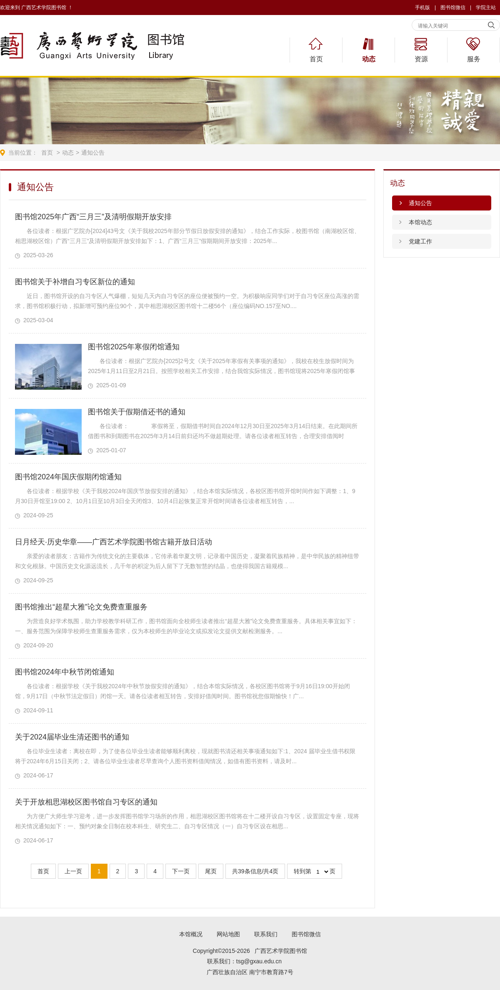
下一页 (181, 871)
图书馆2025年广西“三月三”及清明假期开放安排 (93, 217)
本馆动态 (420, 222)
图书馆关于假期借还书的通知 (136, 412)
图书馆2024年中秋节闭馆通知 (64, 672)
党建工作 (420, 241)
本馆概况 (190, 934)
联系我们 (266, 934)
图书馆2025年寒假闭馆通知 (134, 347)
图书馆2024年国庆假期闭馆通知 (68, 477)
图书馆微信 (306, 934)
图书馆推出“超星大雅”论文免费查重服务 (81, 607)
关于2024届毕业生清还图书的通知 (72, 737)
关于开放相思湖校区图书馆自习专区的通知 (86, 802)
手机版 (422, 7)
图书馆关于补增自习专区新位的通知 (75, 282)
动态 (368, 59)
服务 (473, 59)
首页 (316, 59)
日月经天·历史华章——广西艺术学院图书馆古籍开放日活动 (113, 542)
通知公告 (93, 152)
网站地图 (228, 934)
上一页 (73, 871)
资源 (421, 59)
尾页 (211, 871)
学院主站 (486, 7)
